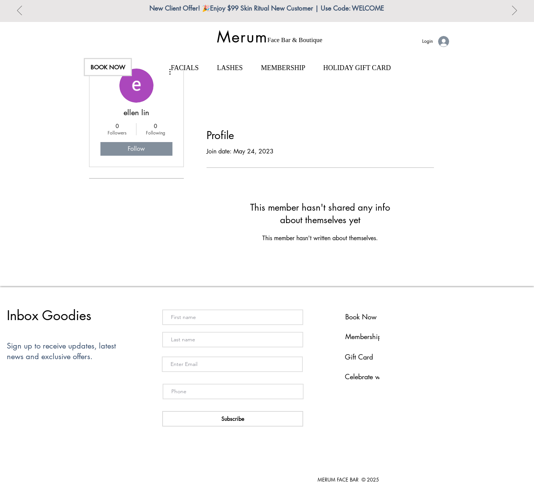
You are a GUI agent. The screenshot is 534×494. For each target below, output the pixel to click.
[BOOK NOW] (108, 67)
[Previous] (19, 11)
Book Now (361, 316)
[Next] (514, 11)
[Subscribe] (232, 419)
